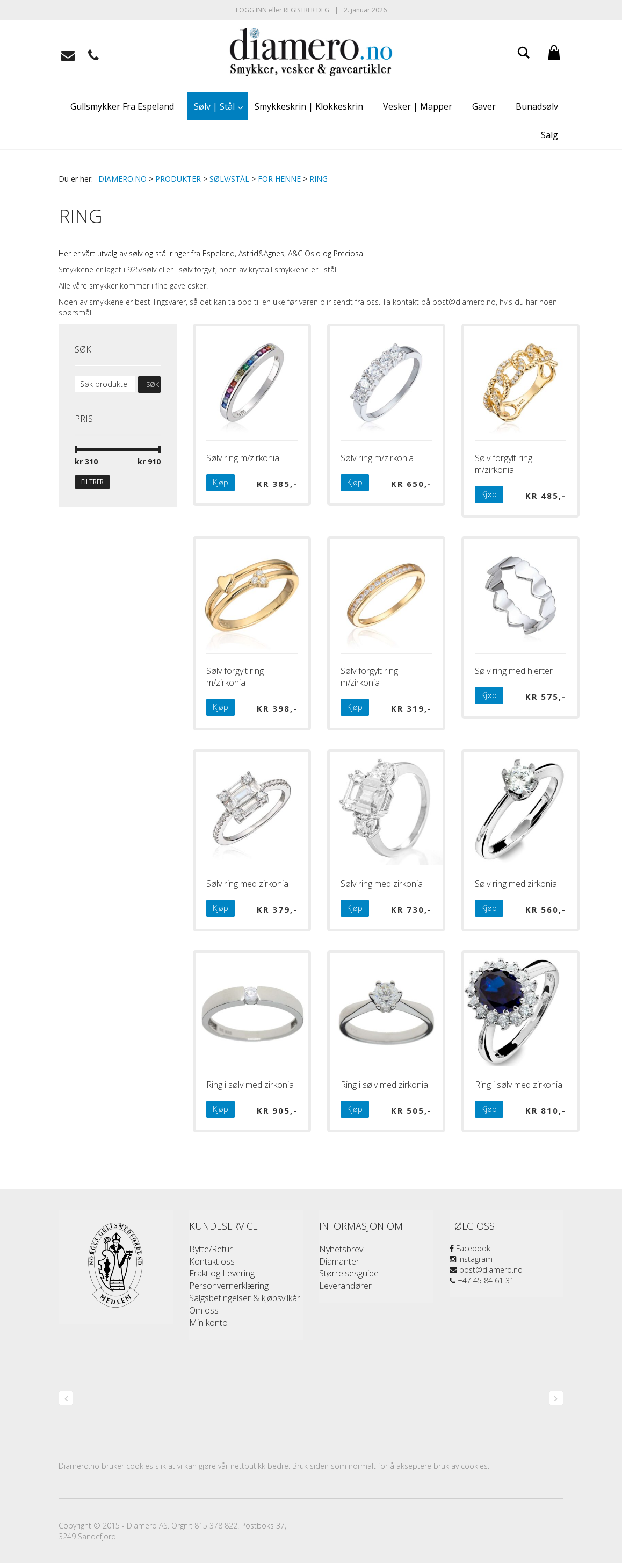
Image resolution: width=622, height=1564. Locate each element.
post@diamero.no (486, 1270)
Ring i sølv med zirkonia (250, 1085)
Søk (152, 384)
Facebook (470, 1248)
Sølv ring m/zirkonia (242, 458)
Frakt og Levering (222, 1273)
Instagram (471, 1259)
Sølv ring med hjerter (514, 671)
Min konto (208, 1323)
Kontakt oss (212, 1261)
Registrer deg (306, 10)
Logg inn (251, 10)
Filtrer (92, 481)
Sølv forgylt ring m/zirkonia (503, 464)
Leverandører (345, 1286)
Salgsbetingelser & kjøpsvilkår (244, 1298)
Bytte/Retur (211, 1249)
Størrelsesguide (349, 1273)
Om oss (204, 1310)
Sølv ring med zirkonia (247, 883)
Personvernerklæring (229, 1286)
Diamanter (339, 1261)
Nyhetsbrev (341, 1249)
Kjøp (220, 482)
